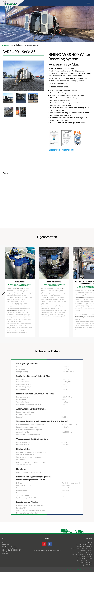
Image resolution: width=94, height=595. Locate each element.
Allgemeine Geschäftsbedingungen (46, 550)
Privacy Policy (71, 569)
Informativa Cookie (84, 569)
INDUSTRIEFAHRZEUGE (9, 548)
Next (90, 294)
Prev (3, 294)
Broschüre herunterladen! (61, 149)
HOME (4, 543)
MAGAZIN (5, 552)
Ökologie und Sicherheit (11, 550)
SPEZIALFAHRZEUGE (9, 546)
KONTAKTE (5, 554)
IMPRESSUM (6, 544)
